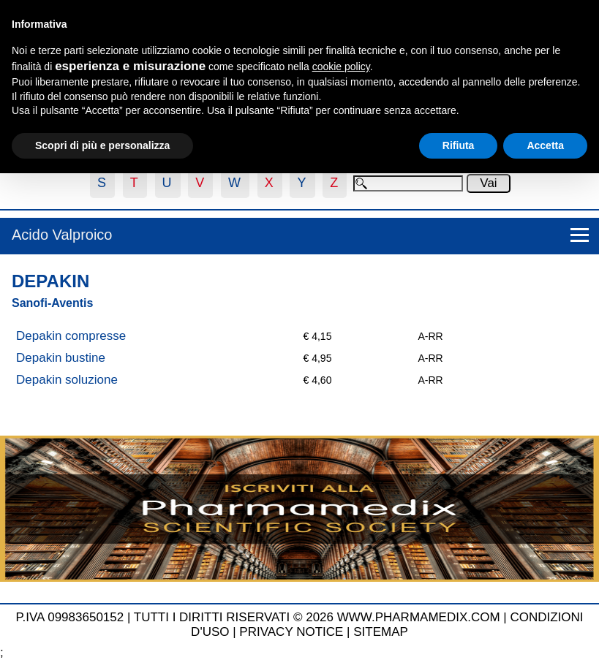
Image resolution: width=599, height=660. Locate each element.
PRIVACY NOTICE (291, 632)
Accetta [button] (545, 145)
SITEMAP (380, 632)
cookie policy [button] (341, 66)
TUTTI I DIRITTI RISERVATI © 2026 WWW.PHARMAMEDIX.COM (317, 617)
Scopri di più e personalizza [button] (102, 145)
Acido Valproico (62, 235)
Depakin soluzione (67, 380)
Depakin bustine (60, 358)
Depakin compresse (71, 336)
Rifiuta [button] (458, 145)
